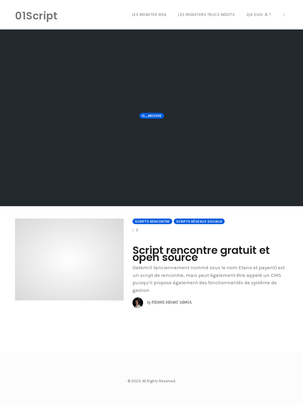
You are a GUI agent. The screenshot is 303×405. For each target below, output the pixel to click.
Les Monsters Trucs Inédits (206, 14)
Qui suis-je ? (258, 14)
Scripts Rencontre (152, 221)
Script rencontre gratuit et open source (201, 254)
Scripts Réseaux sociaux (199, 221)
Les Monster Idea (149, 14)
